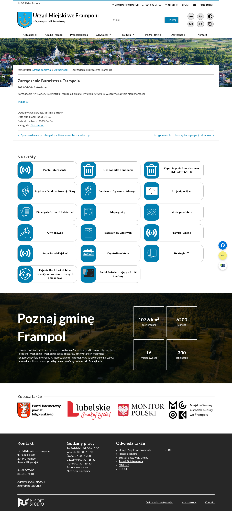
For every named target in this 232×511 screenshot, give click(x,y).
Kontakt (202, 34)
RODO (123, 468)
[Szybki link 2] (222, 255)
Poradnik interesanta (131, 461)
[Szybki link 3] (222, 265)
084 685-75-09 (153, 4)
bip (194, 4)
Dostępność (178, 34)
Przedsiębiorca (79, 35)
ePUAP (185, 4)
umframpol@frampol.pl (127, 4)
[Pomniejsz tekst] (200, 16)
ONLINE (124, 465)
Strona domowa (41, 69)
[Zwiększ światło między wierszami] (190, 24)
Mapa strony (206, 4)
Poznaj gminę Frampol (153, 35)
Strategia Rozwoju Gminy (133, 457)
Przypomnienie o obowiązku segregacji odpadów (182, 135)
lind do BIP (24, 101)
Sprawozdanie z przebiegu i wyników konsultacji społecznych (56, 135)
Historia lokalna (128, 453)
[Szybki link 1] (222, 245)
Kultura (128, 34)
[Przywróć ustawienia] (210, 24)
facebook (173, 4)
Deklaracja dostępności (159, 502)
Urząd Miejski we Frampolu (135, 449)
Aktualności (30, 34)
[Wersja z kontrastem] (210, 16)
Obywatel (103, 34)
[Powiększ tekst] (190, 16)
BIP (170, 449)
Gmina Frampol (54, 35)
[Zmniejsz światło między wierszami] (200, 24)
